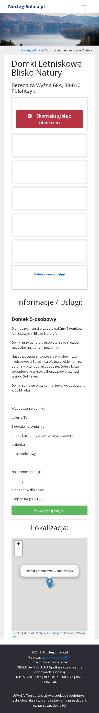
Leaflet (17, 633)
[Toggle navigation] (84, 7)
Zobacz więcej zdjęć (49, 274)
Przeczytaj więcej (49, 510)
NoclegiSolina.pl (26, 6)
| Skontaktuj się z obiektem (49, 119)
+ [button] (18, 544)
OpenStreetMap (49, 633)
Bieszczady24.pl (58, 657)
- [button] (18, 552)
